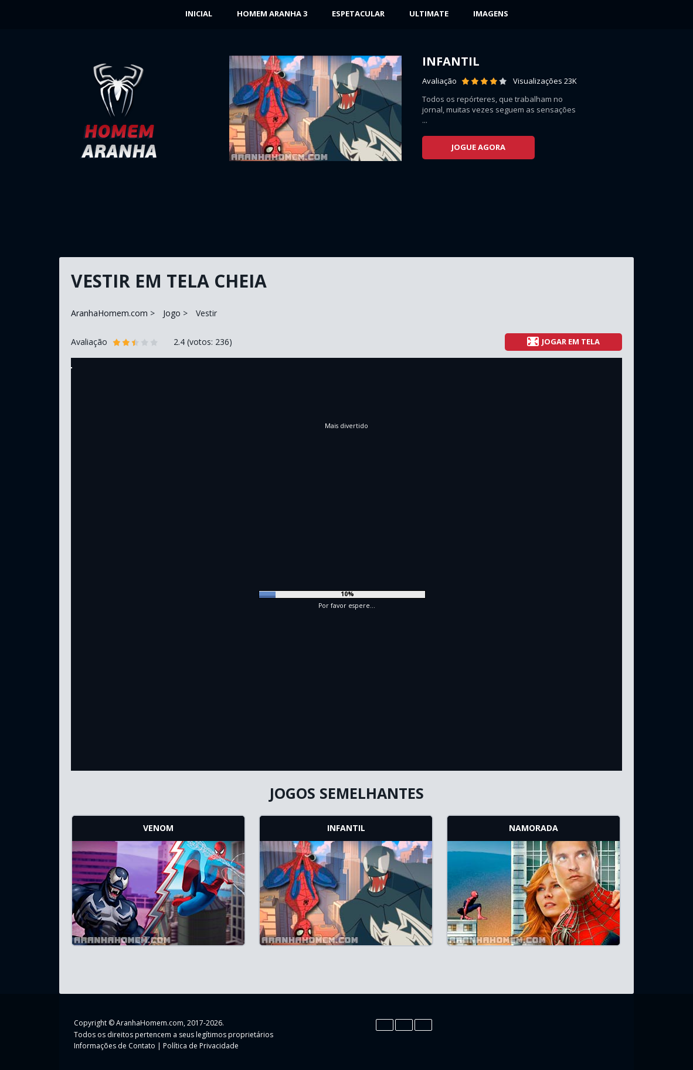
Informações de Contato (114, 1046)
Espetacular (358, 13)
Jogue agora (478, 147)
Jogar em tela (563, 341)
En (384, 1025)
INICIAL (198, 13)
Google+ (609, 1032)
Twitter (562, 1032)
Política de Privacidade (201, 1046)
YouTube (586, 1032)
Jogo (172, 313)
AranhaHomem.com (109, 313)
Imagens (490, 13)
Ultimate (429, 13)
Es (404, 1025)
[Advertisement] (346, 213)
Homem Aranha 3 (272, 13)
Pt (423, 1025)
